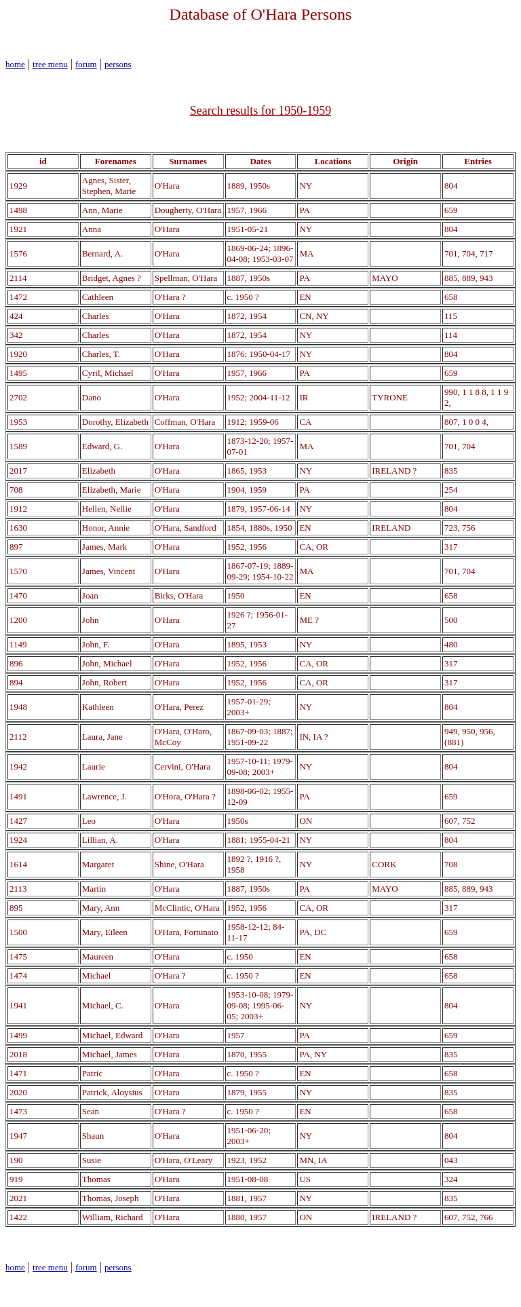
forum (86, 64)
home (15, 64)
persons (118, 64)
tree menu (50, 64)
